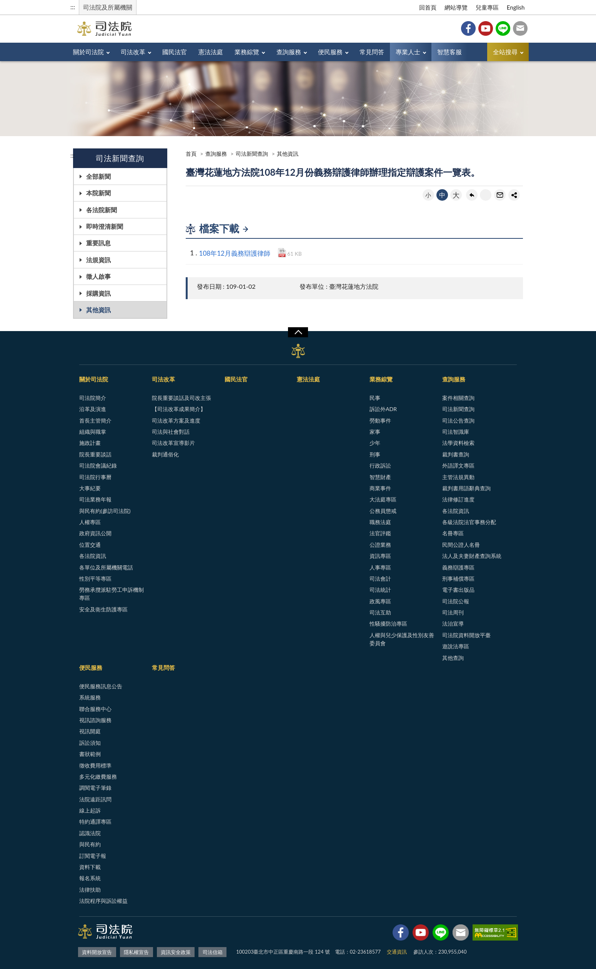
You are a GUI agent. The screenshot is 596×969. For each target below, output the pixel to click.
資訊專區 (380, 556)
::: (72, 6)
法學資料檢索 (458, 443)
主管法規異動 (458, 477)
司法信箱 (520, 28)
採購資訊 (98, 293)
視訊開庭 (90, 731)
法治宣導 (453, 623)
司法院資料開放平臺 (466, 635)
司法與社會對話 (171, 431)
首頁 (191, 153)
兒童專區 (487, 7)
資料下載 (90, 867)
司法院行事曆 (95, 477)
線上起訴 (90, 810)
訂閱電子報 (92, 855)
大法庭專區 (383, 499)
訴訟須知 (90, 742)
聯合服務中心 (95, 709)
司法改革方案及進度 (176, 420)
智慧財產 (380, 477)
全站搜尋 (505, 51)
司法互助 (380, 612)
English (516, 7)
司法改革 (133, 51)
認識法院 (90, 833)
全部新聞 (98, 176)
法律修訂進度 (458, 499)
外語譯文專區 (458, 465)
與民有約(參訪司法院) (104, 511)
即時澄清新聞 (104, 226)
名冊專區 (453, 533)
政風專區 (380, 601)
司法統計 (380, 589)
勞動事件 (380, 420)
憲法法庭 (210, 51)
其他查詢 (453, 657)
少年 (375, 443)
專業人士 (408, 51)
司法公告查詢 (458, 420)
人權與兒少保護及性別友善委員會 (402, 639)
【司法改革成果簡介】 (179, 409)
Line (503, 28)
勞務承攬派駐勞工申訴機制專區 (111, 593)
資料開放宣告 (97, 952)
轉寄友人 (500, 195)
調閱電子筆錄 (95, 787)
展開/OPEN (298, 332)
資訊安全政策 (176, 952)
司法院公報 (455, 601)
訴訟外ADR (383, 409)
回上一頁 (472, 195)
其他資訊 (98, 309)
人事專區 (380, 567)
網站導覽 (456, 7)
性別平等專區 (95, 578)
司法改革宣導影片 (173, 443)
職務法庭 (380, 522)
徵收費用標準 (95, 765)
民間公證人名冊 (461, 544)
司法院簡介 (92, 398)
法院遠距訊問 (95, 799)
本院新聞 (98, 192)
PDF (282, 252)
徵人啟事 (98, 276)
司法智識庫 (455, 431)
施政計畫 (90, 443)
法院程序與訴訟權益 (103, 900)
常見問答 (372, 51)
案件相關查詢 (458, 398)
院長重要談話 (95, 454)
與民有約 (90, 844)
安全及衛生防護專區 (103, 609)
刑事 (375, 454)
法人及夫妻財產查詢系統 (471, 556)
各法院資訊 (92, 556)
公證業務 (380, 544)
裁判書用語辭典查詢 (466, 488)
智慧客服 (449, 51)
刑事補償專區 (458, 578)
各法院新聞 (101, 209)
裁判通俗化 (165, 454)
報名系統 (90, 878)
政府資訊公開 (95, 533)
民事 (375, 398)
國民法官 (174, 51)
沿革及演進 (92, 409)
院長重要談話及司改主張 (181, 398)
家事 (375, 431)
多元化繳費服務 (98, 776)
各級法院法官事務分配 (469, 522)
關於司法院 (88, 51)
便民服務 (330, 51)
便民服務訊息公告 (100, 686)
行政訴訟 (380, 465)
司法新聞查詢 (252, 153)
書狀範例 (90, 754)
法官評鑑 (380, 533)
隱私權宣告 (136, 952)
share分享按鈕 (514, 195)
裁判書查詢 (455, 454)
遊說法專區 (455, 646)
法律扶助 (90, 889)
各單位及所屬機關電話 (106, 567)
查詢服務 (288, 51)
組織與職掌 (92, 431)
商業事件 (380, 488)
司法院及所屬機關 (107, 7)
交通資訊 (397, 952)
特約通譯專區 (95, 821)
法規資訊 (98, 259)
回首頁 (427, 7)
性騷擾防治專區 (388, 623)
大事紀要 (90, 488)
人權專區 (90, 522)
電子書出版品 (458, 589)
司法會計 (380, 578)
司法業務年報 (95, 499)
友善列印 (485, 195)
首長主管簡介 (95, 420)
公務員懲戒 (383, 511)
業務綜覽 (247, 51)
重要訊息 (98, 242)
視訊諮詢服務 (95, 720)
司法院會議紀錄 (98, 465)
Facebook (468, 28)
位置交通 (90, 544)
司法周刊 (453, 612)
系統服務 (90, 697)
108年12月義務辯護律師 (234, 253)
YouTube (485, 28)
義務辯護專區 (458, 567)
